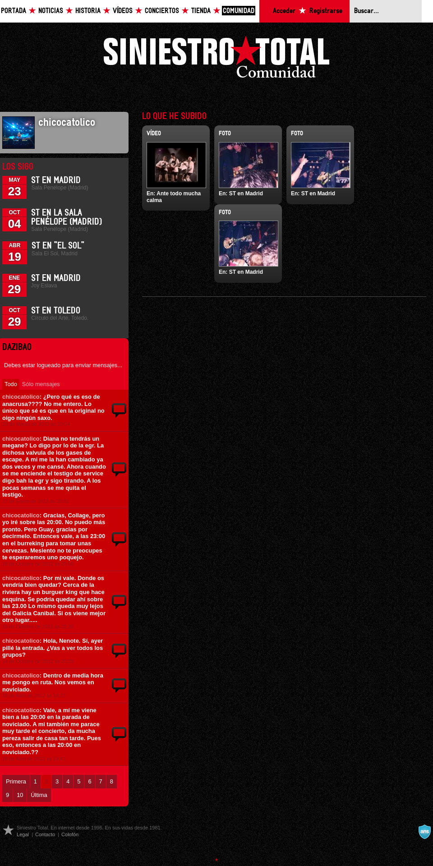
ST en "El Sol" (58, 246)
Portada (13, 11)
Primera (16, 781)
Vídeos (123, 11)
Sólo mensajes (41, 384)
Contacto (45, 834)
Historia (88, 11)
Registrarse (325, 11)
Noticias (50, 11)
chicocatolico (21, 396)
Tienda (201, 11)
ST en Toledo (55, 311)
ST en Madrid (56, 180)
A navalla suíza (424, 832)
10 (20, 795)
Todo (11, 384)
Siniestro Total (216, 59)
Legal (23, 834)
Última (39, 795)
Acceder (284, 11)
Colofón (69, 834)
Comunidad (238, 11)
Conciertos (162, 11)
